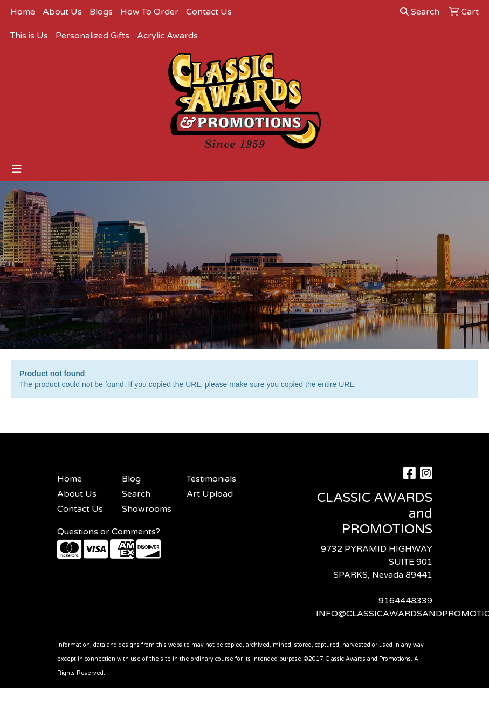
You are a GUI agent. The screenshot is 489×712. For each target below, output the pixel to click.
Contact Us (209, 11)
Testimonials (211, 478)
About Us (62, 11)
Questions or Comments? (108, 531)
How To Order (149, 11)
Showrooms (146, 509)
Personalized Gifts (92, 35)
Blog (131, 478)
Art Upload (210, 494)
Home (22, 11)
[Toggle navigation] (16, 169)
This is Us (29, 35)
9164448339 (405, 600)
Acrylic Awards (167, 35)
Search (419, 11)
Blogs (101, 11)
